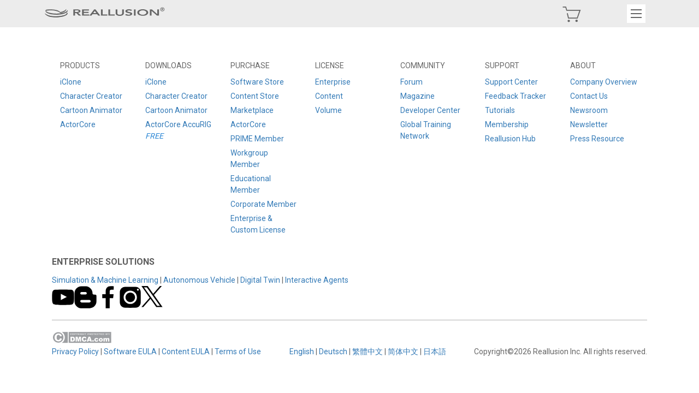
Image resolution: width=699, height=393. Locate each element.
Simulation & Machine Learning (106, 280)
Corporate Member (263, 204)
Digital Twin (261, 280)
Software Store (257, 82)
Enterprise (333, 82)
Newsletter (588, 124)
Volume (328, 110)
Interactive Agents (318, 280)
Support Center (511, 82)
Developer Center (430, 110)
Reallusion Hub (510, 138)
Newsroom (588, 110)
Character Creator (92, 96)
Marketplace (252, 110)
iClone (71, 82)
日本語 (434, 351)
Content (329, 96)
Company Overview (603, 82)
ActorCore (79, 124)
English (301, 351)
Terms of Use (239, 351)
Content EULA (187, 351)
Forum (411, 82)
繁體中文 (367, 351)
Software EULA (131, 351)
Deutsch (333, 351)
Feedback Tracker (515, 96)
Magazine (417, 96)
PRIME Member (257, 138)
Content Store (254, 96)
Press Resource (597, 138)
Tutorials (500, 110)
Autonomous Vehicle (200, 280)
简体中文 (403, 351)
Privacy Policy (76, 351)
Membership (507, 124)
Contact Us (588, 96)
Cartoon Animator (92, 110)
